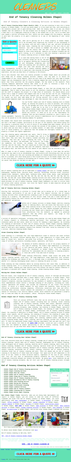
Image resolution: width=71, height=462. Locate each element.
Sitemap (2, 449)
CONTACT (60, 13)
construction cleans (52, 404)
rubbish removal (7, 404)
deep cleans (50, 303)
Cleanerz (4, 459)
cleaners (13, 220)
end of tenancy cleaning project (52, 360)
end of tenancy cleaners (29, 398)
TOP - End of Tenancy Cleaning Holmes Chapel (17, 436)
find (6, 340)
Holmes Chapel (42, 170)
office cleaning (13, 402)
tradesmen (5, 398)
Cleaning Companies (28, 449)
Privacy (68, 449)
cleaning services (38, 177)
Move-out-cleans (7, 275)
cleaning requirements (40, 321)
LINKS (50, 13)
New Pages (8, 449)
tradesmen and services (61, 409)
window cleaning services (30, 407)
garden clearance (39, 402)
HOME (46, 13)
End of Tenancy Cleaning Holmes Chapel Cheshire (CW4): (20, 25)
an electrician (12, 409)
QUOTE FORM (33, 323)
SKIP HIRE (18, 405)
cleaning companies (26, 288)
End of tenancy (7, 170)
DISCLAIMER (66, 13)
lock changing (57, 407)
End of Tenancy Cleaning (16, 449)
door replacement (21, 400)
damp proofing (41, 405)
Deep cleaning (31, 206)
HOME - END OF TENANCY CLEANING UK (35, 444)
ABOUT (54, 13)
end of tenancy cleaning (32, 68)
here (50, 358)
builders (29, 404)
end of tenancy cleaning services (50, 312)
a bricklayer (46, 400)
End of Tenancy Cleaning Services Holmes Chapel (26, 365)
